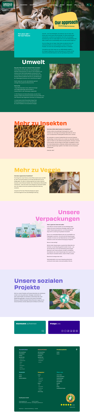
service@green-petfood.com (37, 402)
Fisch (21, 363)
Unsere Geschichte (60, 376)
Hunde (58, 352)
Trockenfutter (22, 353)
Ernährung (40, 379)
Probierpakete (53, 4)
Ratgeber (69, 4)
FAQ (57, 384)
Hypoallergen (22, 368)
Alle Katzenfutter (41, 352)
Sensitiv (21, 367)
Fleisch (21, 362)
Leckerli (20, 355)
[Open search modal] (87, 4)
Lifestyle (40, 381)
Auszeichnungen (60, 378)
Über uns (76, 4)
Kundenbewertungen (61, 388)
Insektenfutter (22, 360)
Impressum (21, 408)
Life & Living (40, 391)
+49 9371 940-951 (35, 401)
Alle (39, 376)
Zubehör (62, 4)
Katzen (58, 353)
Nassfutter (40, 355)
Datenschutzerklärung (29, 408)
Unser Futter (59, 374)
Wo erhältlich (59, 381)
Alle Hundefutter (22, 352)
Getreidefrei (22, 365)
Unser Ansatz (59, 379)
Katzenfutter (33, 4)
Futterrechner (43, 4)
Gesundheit (40, 378)
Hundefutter (23, 4)
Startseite (4, 10)
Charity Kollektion (22, 378)
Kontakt (58, 383)
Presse (58, 386)
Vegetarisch (22, 358)
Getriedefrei (40, 360)
